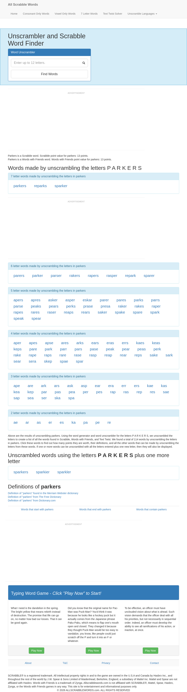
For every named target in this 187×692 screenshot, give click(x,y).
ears (95, 343)
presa (105, 306)
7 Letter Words (89, 13)
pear (126, 349)
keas (156, 343)
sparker (61, 186)
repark (130, 275)
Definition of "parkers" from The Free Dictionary (34, 496)
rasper (111, 275)
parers (18, 275)
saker (102, 312)
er (50, 422)
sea (30, 398)
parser (56, 275)
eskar (87, 300)
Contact (154, 663)
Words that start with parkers (37, 509)
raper (156, 306)
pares (121, 300)
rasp (93, 355)
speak (18, 318)
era (111, 386)
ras (126, 392)
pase (94, 349)
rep (139, 392)
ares (65, 343)
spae (64, 361)
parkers (19, 186)
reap (108, 355)
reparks (40, 186)
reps (138, 355)
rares (35, 312)
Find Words (49, 74)
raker (122, 306)
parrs (155, 300)
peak (110, 349)
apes (33, 343)
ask (70, 386)
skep (48, 361)
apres (35, 300)
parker (37, 275)
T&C (65, 663)
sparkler (64, 472)
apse (49, 343)
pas (58, 392)
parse (18, 306)
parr (63, 349)
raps (48, 355)
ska (57, 398)
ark (43, 386)
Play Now (36, 650)
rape (32, 355)
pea (72, 392)
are (30, 386)
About (28, 663)
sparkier (43, 472)
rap (113, 392)
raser (51, 312)
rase (77, 355)
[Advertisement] (74, 122)
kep (30, 392)
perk (157, 349)
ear (97, 386)
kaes (140, 343)
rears (85, 312)
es (62, 422)
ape (16, 386)
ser (44, 398)
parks (138, 300)
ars (56, 386)
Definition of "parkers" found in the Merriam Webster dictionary (43, 493)
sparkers (20, 472)
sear (17, 361)
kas (164, 386)
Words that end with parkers (95, 509)
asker (53, 300)
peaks (36, 306)
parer (104, 300)
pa (85, 422)
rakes (139, 306)
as (39, 422)
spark (155, 312)
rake (17, 355)
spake (120, 312)
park (48, 349)
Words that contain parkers (151, 509)
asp (84, 386)
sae (166, 392)
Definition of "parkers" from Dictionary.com (32, 500)
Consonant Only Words (36, 13)
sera (32, 361)
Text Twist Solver (112, 13)
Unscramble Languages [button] (142, 13)
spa (71, 398)
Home (14, 13)
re (109, 422)
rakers (74, 275)
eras (110, 343)
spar (79, 361)
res (152, 392)
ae (15, 422)
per (85, 392)
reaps (69, 312)
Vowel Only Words (65, 13)
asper (70, 300)
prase (88, 306)
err (123, 386)
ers (136, 386)
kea (16, 392)
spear (36, 318)
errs (125, 343)
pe (97, 422)
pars (78, 349)
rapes (18, 312)
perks (71, 306)
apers (18, 300)
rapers (93, 275)
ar (27, 422)
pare (33, 349)
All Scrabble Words (23, 4)
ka (74, 422)
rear (123, 355)
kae (150, 386)
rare (62, 355)
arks (80, 343)
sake (154, 355)
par (44, 392)
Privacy (106, 663)
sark (169, 355)
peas (141, 349)
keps (17, 349)
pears (53, 306)
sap (16, 398)
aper (17, 343)
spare (138, 312)
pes (99, 392)
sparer (149, 275)
